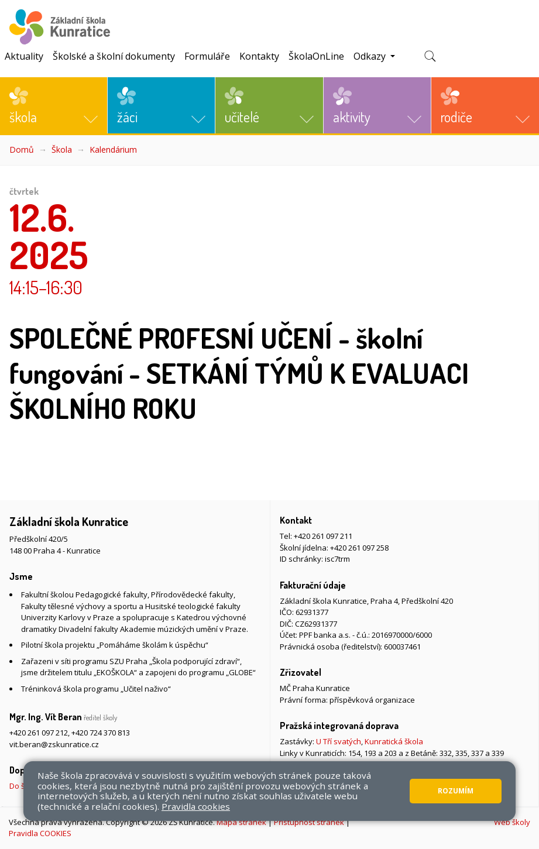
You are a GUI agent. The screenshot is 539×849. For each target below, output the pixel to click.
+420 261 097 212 (38, 732)
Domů (21, 149)
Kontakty (259, 56)
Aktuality (24, 56)
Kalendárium (113, 149)
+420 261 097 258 (359, 547)
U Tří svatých (338, 741)
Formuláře (207, 56)
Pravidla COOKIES (40, 833)
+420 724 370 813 (100, 732)
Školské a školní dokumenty (114, 56)
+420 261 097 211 (323, 536)
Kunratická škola (394, 741)
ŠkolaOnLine (316, 56)
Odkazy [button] (370, 56)
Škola (62, 149)
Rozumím (455, 791)
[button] (53, 105)
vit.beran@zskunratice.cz (54, 744)
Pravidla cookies (196, 806)
